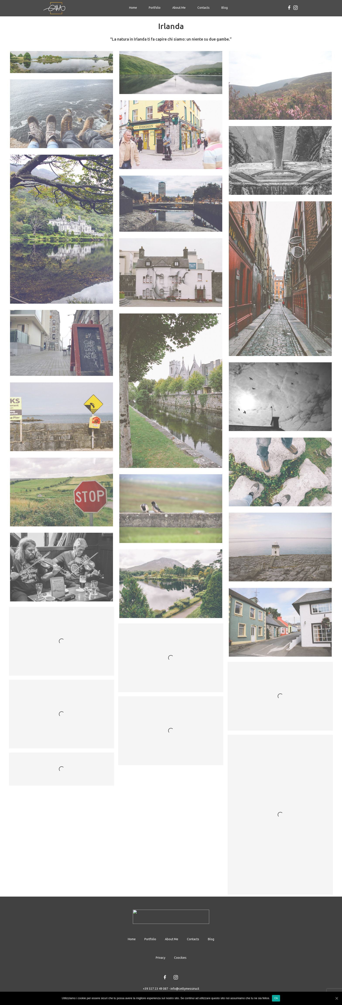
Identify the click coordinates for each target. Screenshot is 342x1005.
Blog (224, 7)
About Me (179, 7)
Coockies (180, 957)
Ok (276, 998)
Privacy (160, 957)
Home (134, 7)
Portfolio (155, 7)
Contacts (203, 7)
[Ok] (336, 998)
